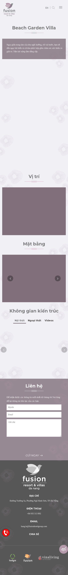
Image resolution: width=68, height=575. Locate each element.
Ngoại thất (34, 320)
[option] (34, 278)
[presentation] (29, 445)
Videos (49, 320)
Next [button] (58, 278)
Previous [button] (10, 278)
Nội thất (20, 320)
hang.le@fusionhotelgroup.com (34, 526)
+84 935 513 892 (34, 513)
